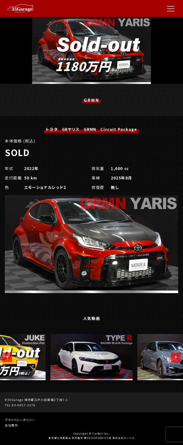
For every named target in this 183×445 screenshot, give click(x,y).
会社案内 (11, 425)
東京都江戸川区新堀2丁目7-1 (46, 400)
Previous (4, 357)
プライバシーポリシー (20, 420)
